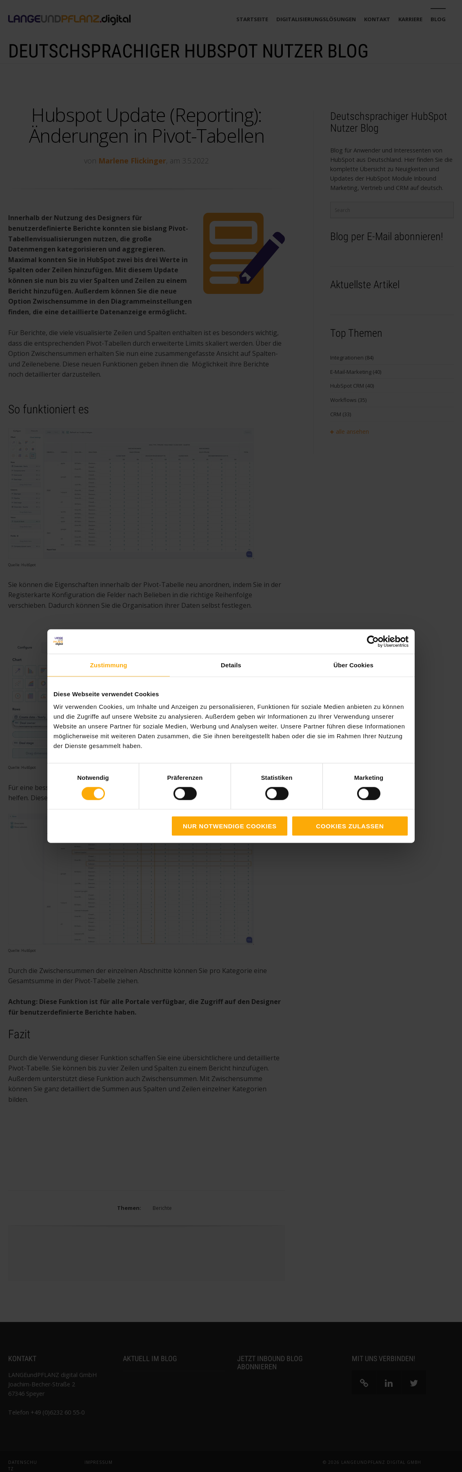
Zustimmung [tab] (108, 664)
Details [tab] (231, 664)
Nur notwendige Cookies (230, 826)
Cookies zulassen (350, 826)
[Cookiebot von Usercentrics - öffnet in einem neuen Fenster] (373, 641)
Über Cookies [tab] (353, 664)
